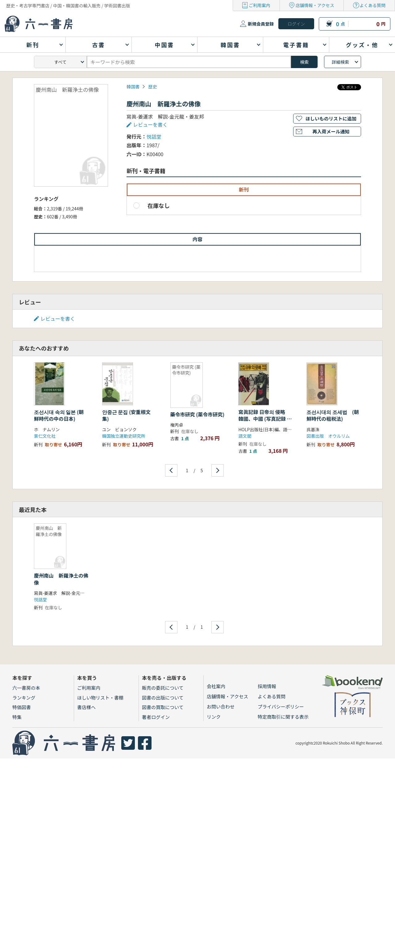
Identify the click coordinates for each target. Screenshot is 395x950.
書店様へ (86, 707)
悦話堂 (154, 136)
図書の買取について (163, 707)
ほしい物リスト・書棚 (100, 697)
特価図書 (21, 707)
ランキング (23, 697)
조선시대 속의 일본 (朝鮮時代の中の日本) (59, 415)
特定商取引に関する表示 (283, 716)
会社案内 (216, 686)
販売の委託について (163, 687)
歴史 (152, 86)
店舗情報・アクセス (315, 5)
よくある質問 (372, 5)
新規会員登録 (261, 24)
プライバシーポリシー (281, 706)
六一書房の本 (26, 687)
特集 (17, 717)
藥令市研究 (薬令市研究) (197, 414)
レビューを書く (150, 124)
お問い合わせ (221, 706)
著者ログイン (156, 717)
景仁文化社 (45, 436)
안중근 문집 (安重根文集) (126, 415)
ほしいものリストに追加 (331, 118)
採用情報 (267, 686)
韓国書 (133, 86)
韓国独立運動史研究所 (123, 436)
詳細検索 (340, 62)
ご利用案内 (259, 5)
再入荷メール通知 (330, 131)
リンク (214, 716)
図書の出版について (163, 697)
